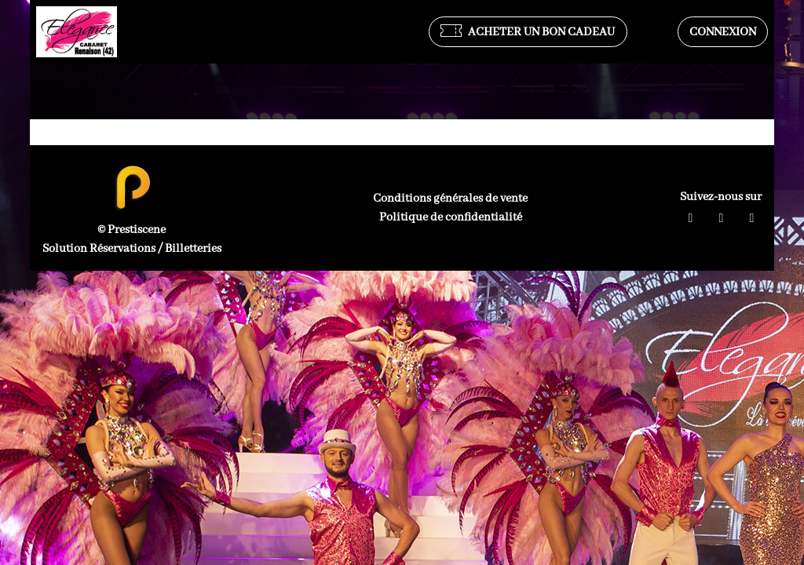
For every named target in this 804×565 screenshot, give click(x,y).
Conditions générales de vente (450, 198)
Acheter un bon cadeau (527, 31)
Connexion (722, 32)
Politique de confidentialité (450, 217)
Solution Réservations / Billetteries (131, 249)
